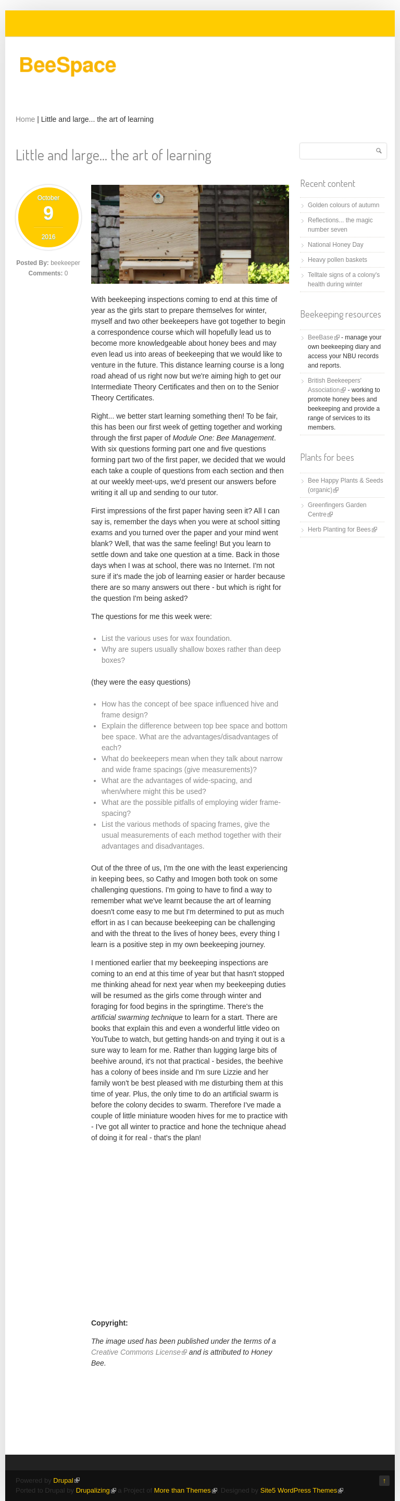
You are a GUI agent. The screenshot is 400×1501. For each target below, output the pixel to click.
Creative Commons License (139, 1352)
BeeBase (324, 337)
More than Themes (185, 1490)
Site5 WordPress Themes (302, 1490)
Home (25, 119)
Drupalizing (96, 1490)
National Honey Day (336, 244)
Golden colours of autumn (343, 205)
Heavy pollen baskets (337, 259)
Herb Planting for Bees (342, 529)
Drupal (66, 1480)
